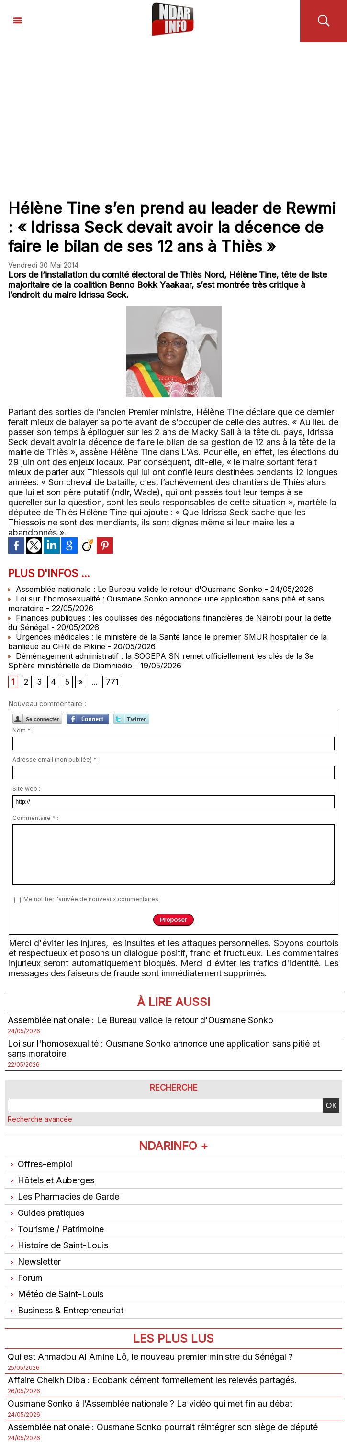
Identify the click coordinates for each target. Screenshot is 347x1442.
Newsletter (34, 1261)
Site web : (26, 788)
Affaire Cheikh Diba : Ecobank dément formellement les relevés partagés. (152, 1380)
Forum (25, 1278)
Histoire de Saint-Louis (58, 1245)
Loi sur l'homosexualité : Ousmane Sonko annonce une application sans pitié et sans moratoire (164, 1048)
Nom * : (23, 730)
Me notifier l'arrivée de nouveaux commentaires (90, 899)
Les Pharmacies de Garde (63, 1196)
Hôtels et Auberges (51, 1180)
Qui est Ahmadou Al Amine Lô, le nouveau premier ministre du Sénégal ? (150, 1357)
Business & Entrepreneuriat (65, 1310)
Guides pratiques (46, 1213)
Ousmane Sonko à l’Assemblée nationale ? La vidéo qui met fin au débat (150, 1403)
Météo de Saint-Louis (55, 1294)
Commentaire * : (35, 817)
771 (112, 682)
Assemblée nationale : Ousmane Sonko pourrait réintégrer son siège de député (163, 1427)
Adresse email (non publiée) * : (56, 759)
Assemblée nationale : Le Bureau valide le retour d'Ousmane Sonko (135, 589)
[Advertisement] (173, 114)
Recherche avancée (40, 1119)
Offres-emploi (40, 1164)
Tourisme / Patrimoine (56, 1229)
